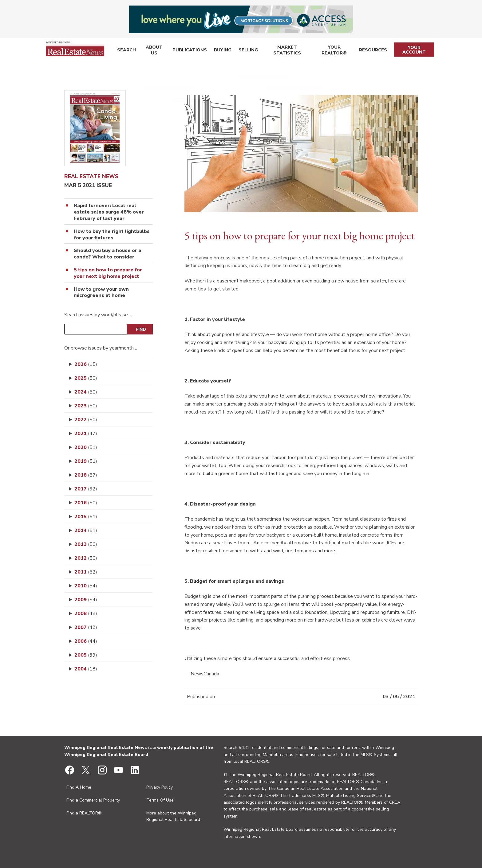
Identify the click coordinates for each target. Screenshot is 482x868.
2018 (85, 475)
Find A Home (78, 787)
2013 (85, 544)
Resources (372, 51)
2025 (85, 378)
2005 (85, 655)
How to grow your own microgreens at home (101, 292)
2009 (85, 599)
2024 (85, 392)
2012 (85, 558)
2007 (85, 627)
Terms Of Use (160, 800)
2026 (85, 364)
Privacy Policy (159, 787)
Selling (244, 51)
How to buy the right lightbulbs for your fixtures (112, 234)
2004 (85, 669)
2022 (85, 419)
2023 (85, 405)
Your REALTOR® (333, 51)
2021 (85, 433)
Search (125, 51)
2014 (85, 530)
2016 (85, 502)
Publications (188, 51)
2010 (85, 585)
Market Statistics (284, 51)
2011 (85, 572)
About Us (153, 51)
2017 (85, 489)
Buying (219, 51)
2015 (85, 516)
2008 (85, 613)
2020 (85, 447)
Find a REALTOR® (84, 813)
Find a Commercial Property (93, 800)
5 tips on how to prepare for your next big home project (108, 273)
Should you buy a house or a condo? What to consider (107, 253)
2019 (85, 461)
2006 (85, 641)
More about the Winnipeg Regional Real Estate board (173, 816)
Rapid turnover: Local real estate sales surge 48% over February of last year (109, 212)
